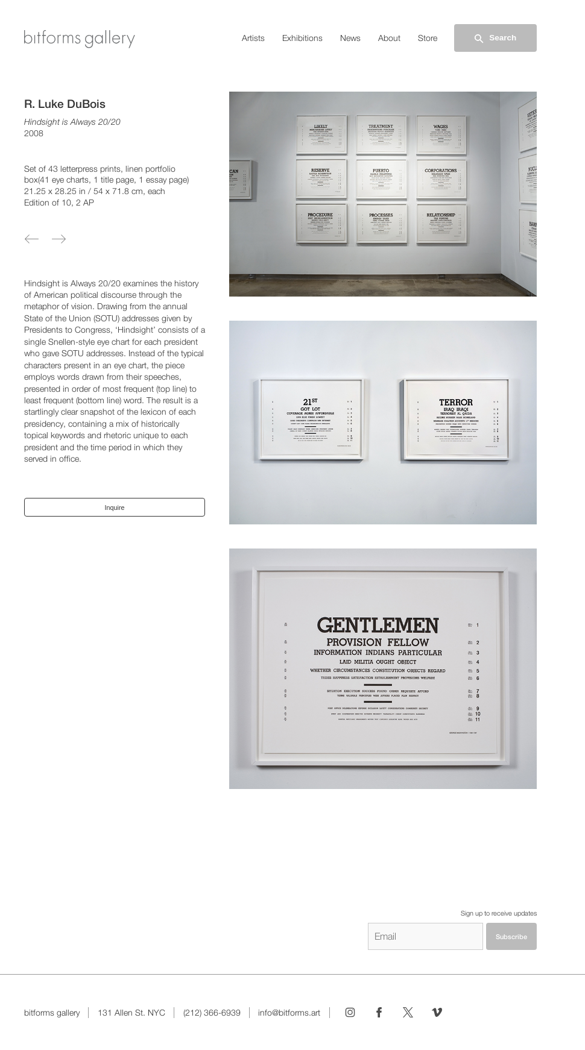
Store (427, 38)
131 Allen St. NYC (131, 1012)
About (389, 38)
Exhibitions (302, 38)
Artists (253, 38)
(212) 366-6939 (212, 1012)
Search (494, 39)
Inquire (115, 507)
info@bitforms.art (289, 1012)
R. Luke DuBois (65, 103)
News (350, 38)
